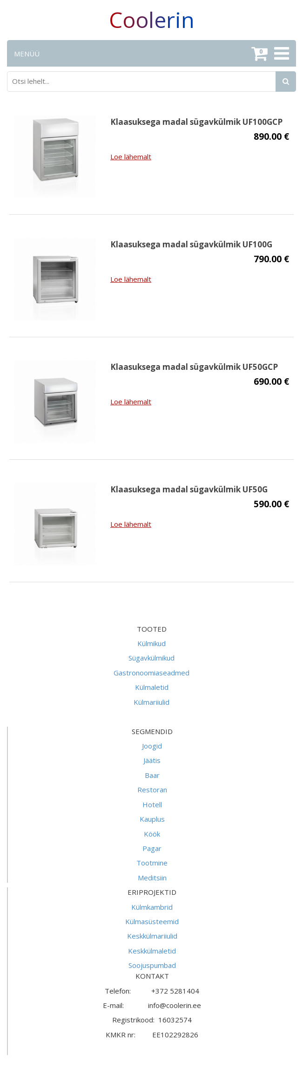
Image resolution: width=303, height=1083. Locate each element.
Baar (152, 775)
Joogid (152, 745)
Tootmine (152, 862)
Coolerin (152, 19)
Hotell (152, 804)
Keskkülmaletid (152, 950)
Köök (152, 833)
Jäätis (152, 760)
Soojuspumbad (152, 965)
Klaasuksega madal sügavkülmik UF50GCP (194, 366)
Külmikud (151, 643)
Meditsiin (152, 877)
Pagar (152, 848)
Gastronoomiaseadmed (151, 672)
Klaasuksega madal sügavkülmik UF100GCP (196, 121)
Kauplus (152, 819)
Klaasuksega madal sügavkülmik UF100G (191, 244)
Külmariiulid (151, 702)
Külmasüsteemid (152, 921)
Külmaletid (151, 687)
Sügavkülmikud (151, 657)
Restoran (152, 789)
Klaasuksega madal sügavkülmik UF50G (189, 489)
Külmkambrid (152, 907)
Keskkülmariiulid (152, 935)
